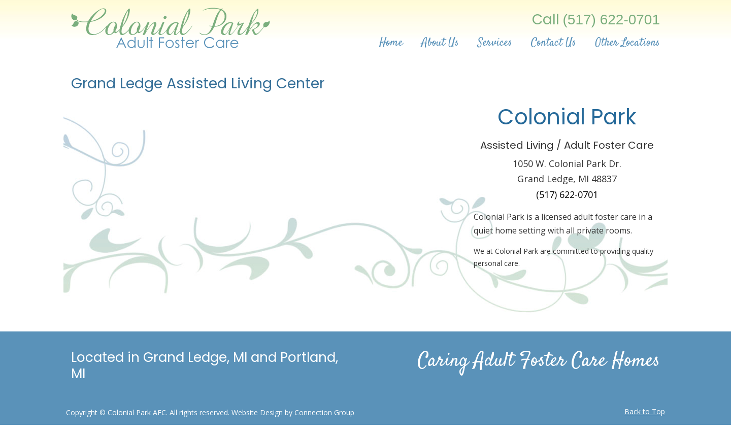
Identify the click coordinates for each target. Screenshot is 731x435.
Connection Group (324, 412)
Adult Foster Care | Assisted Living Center (171, 25)
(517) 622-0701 (611, 19)
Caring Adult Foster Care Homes (539, 361)
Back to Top (644, 411)
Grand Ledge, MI (195, 357)
